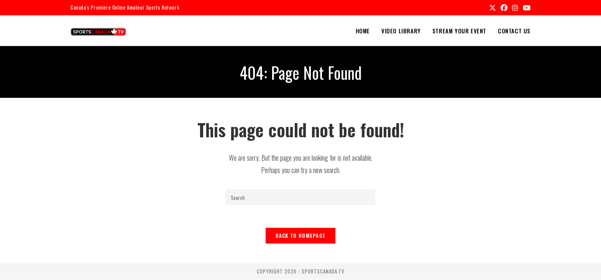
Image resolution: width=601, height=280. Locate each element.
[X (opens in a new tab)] (492, 8)
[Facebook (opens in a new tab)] (504, 8)
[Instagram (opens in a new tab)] (515, 8)
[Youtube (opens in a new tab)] (525, 8)
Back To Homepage (301, 236)
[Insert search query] (300, 197)
